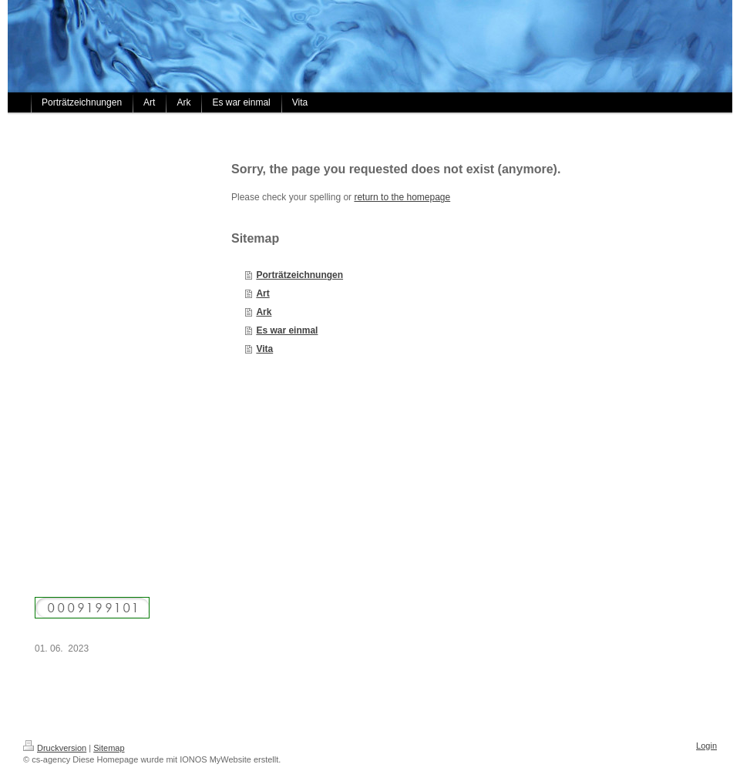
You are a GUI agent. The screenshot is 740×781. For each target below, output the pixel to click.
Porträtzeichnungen (299, 275)
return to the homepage (402, 197)
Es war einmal (287, 330)
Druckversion (54, 748)
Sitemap (108, 748)
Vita (264, 349)
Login (706, 745)
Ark (263, 312)
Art (262, 293)
